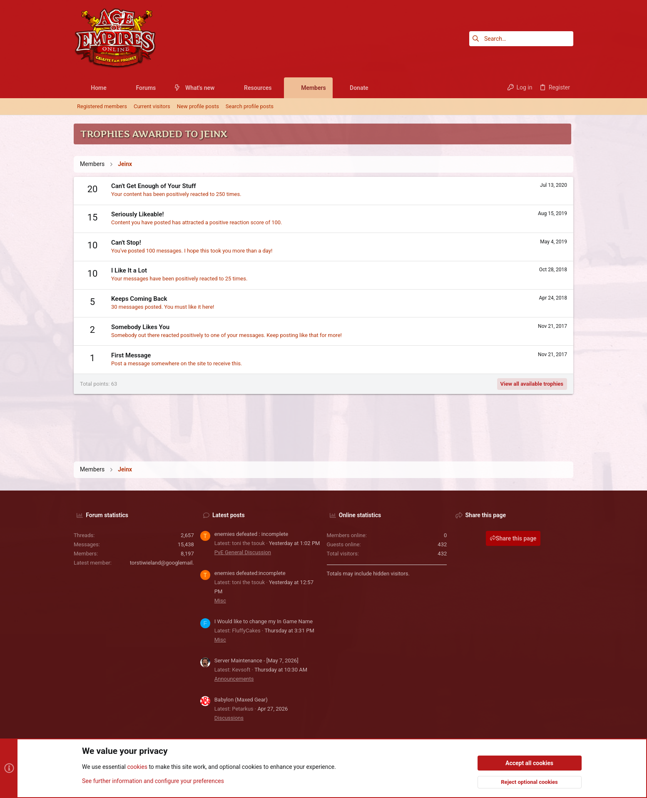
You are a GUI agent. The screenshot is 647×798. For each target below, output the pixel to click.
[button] (113, 87)
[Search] (521, 38)
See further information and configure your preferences (153, 781)
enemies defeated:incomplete (250, 573)
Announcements (234, 679)
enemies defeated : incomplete (251, 534)
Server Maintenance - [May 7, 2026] (256, 660)
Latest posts (228, 515)
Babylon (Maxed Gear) (241, 699)
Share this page (513, 538)
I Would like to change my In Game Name (263, 621)
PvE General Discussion (242, 552)
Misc (220, 600)
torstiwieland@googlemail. (162, 563)
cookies (137, 767)
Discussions (229, 718)
